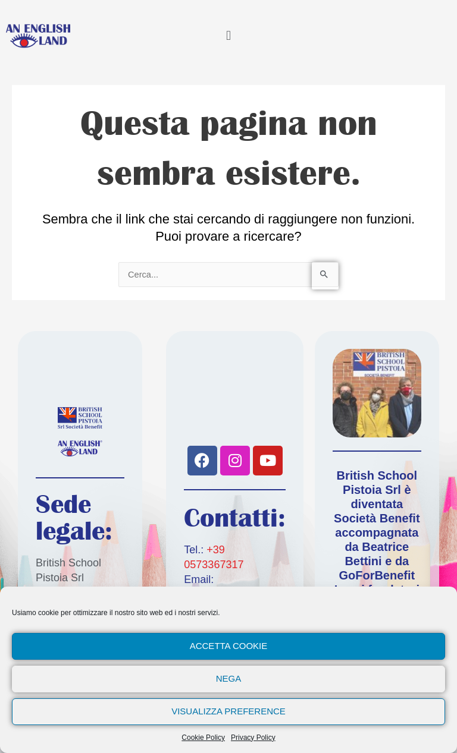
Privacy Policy (253, 737)
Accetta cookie (229, 646)
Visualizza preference (228, 711)
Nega (229, 678)
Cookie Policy (203, 737)
